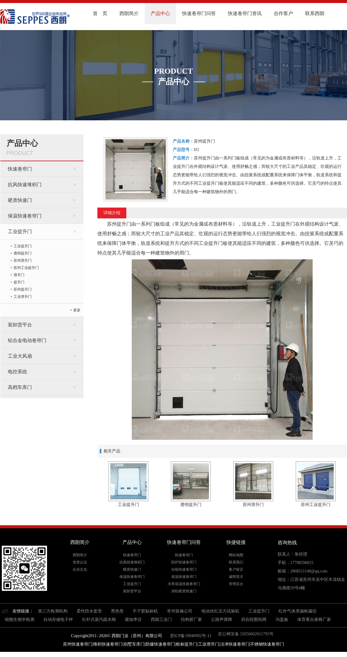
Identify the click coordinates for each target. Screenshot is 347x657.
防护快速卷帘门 (184, 562)
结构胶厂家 (191, 619)
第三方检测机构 (53, 611)
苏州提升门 (23, 289)
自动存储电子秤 (58, 619)
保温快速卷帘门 (25, 215)
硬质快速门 (20, 200)
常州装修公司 (179, 611)
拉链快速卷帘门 (184, 569)
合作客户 (283, 13)
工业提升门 (20, 231)
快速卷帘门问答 (199, 13)
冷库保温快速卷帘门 (184, 584)
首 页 (100, 13)
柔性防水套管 (89, 611)
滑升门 (19, 275)
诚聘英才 (236, 577)
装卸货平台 (20, 324)
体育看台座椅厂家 (314, 619)
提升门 (19, 282)
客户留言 (236, 569)
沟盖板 (282, 619)
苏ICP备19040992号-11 (190, 636)
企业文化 (80, 569)
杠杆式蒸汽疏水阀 (99, 619)
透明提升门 (23, 253)
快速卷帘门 (20, 168)
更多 (76, 310)
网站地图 (236, 555)
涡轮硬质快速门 (184, 591)
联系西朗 (314, 13)
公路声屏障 (221, 619)
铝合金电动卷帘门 (27, 340)
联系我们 (236, 562)
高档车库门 (20, 387)
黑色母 (117, 611)
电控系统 (17, 371)
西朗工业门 (161, 619)
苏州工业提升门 (26, 268)
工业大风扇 (20, 356)
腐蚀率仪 (133, 619)
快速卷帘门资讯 (245, 13)
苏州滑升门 (23, 260)
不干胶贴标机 (145, 611)
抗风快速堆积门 (25, 184)
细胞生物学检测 (19, 619)
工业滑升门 (23, 297)
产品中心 (160, 13)
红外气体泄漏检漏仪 (298, 611)
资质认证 (80, 562)
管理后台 (236, 584)
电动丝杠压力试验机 (220, 611)
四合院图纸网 (254, 619)
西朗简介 (129, 13)
